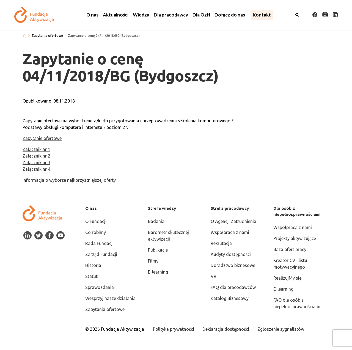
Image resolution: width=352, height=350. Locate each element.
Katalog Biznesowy (230, 298)
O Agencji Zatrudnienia (233, 221)
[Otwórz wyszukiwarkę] (297, 15)
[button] (92, 15)
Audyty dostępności (231, 254)
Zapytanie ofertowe (42, 138)
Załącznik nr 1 (36, 149)
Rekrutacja (221, 243)
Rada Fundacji (99, 243)
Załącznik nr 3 (36, 162)
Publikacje (158, 249)
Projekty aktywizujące (294, 238)
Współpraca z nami (230, 232)
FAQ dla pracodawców (233, 287)
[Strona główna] (25, 35)
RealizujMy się (287, 277)
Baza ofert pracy (289, 249)
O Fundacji (95, 221)
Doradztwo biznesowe (233, 265)
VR (213, 276)
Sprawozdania (99, 287)
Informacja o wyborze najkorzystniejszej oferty (69, 180)
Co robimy (95, 232)
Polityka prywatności (173, 329)
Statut (91, 276)
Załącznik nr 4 (36, 169)
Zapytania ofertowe (105, 309)
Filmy (153, 260)
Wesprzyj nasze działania (110, 298)
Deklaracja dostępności (225, 329)
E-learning (158, 271)
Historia (93, 265)
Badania (156, 221)
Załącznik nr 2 (36, 155)
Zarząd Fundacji (101, 254)
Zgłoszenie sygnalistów (280, 329)
